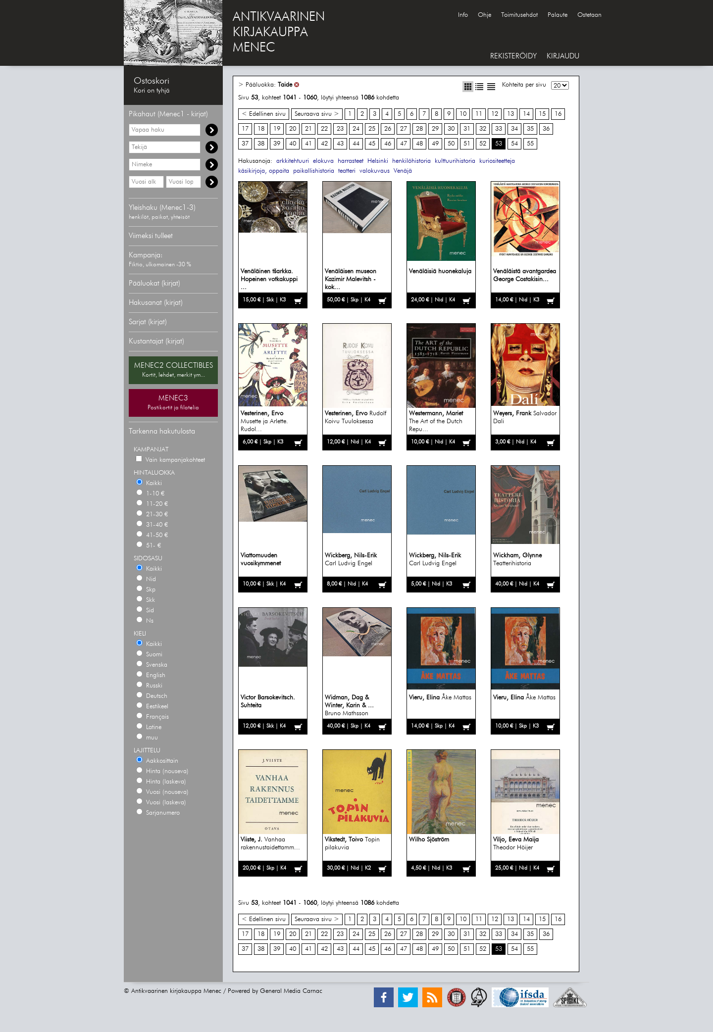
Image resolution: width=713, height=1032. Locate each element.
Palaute (557, 15)
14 (526, 114)
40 (292, 144)
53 (498, 144)
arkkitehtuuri (292, 161)
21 (308, 129)
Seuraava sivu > (317, 114)
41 (308, 144)
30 (451, 129)
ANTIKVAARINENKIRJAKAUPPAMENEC (279, 32)
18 (260, 129)
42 (324, 144)
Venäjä (403, 171)
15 (542, 114)
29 (435, 129)
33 (498, 129)
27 (403, 129)
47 (403, 144)
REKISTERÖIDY (513, 56)
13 (510, 114)
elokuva (323, 161)
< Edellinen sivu (264, 114)
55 (530, 144)
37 (245, 144)
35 (530, 129)
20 (292, 129)
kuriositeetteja (497, 161)
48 (419, 144)
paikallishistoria (313, 171)
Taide (285, 85)
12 (494, 114)
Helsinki (377, 161)
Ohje (484, 15)
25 (371, 129)
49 (435, 144)
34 (514, 129)
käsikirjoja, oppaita (263, 171)
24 (356, 129)
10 (462, 114)
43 (340, 144)
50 (451, 144)
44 (356, 144)
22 (324, 129)
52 (482, 144)
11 (478, 114)
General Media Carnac (291, 991)
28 (419, 129)
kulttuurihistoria (455, 161)
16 (558, 114)
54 (514, 144)
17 (245, 129)
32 (482, 129)
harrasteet (350, 161)
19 (276, 129)
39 (276, 144)
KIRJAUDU (563, 56)
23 (340, 129)
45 (371, 144)
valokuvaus (374, 171)
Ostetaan (589, 15)
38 (260, 144)
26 (387, 129)
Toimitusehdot (519, 15)
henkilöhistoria (411, 161)
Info (463, 15)
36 (546, 129)
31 (466, 129)
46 (387, 144)
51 (466, 144)
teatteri (347, 171)
